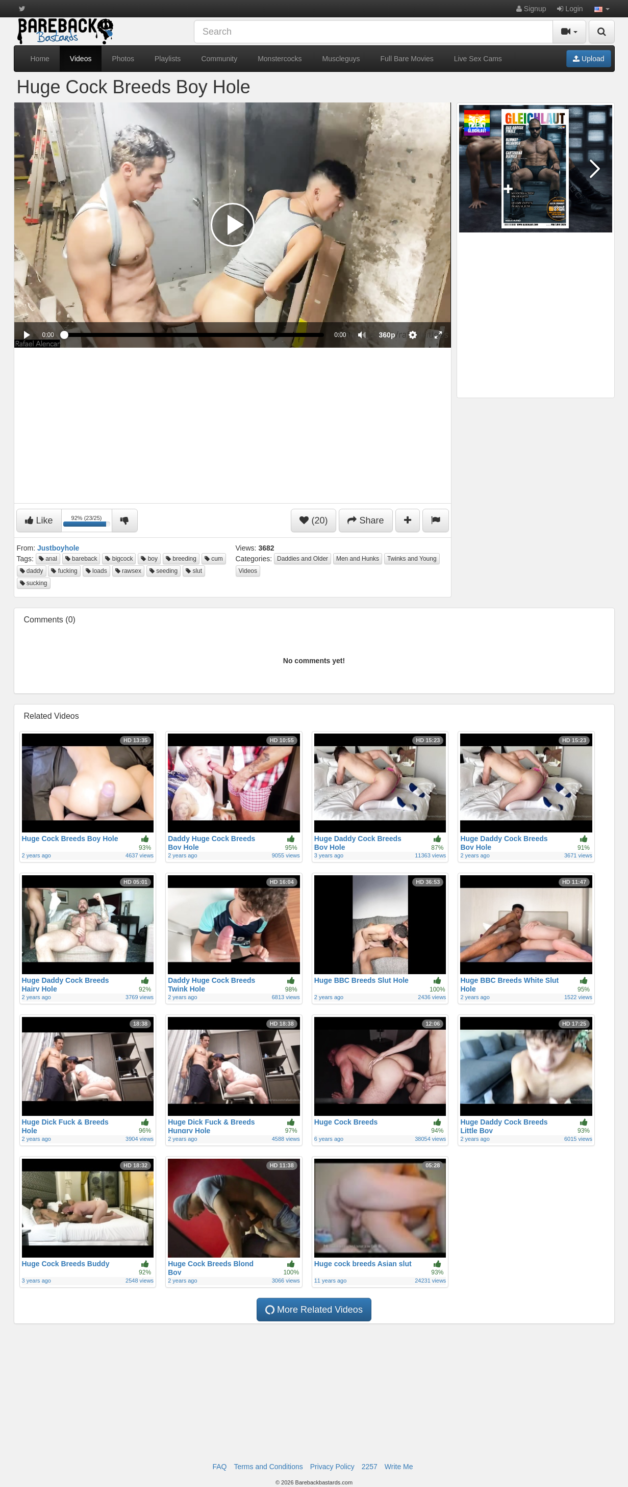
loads (96, 571)
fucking (64, 571)
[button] (602, 9)
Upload (588, 59)
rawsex (128, 571)
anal (48, 558)
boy (149, 558)
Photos (123, 59)
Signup (531, 9)
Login (570, 9)
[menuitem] (387, 335)
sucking (33, 583)
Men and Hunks (357, 558)
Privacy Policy (332, 1467)
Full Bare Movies (406, 59)
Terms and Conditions (268, 1467)
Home (40, 59)
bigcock (119, 558)
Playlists (168, 59)
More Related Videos (313, 1310)
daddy (31, 571)
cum (214, 558)
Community (219, 59)
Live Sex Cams (478, 59)
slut (194, 571)
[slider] (194, 335)
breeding (181, 558)
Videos (81, 59)
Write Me (399, 1467)
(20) (313, 520)
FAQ (219, 1467)
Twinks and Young (412, 558)
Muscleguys (341, 59)
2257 (370, 1467)
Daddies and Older (302, 558)
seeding (163, 571)
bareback (81, 558)
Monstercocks (280, 59)
